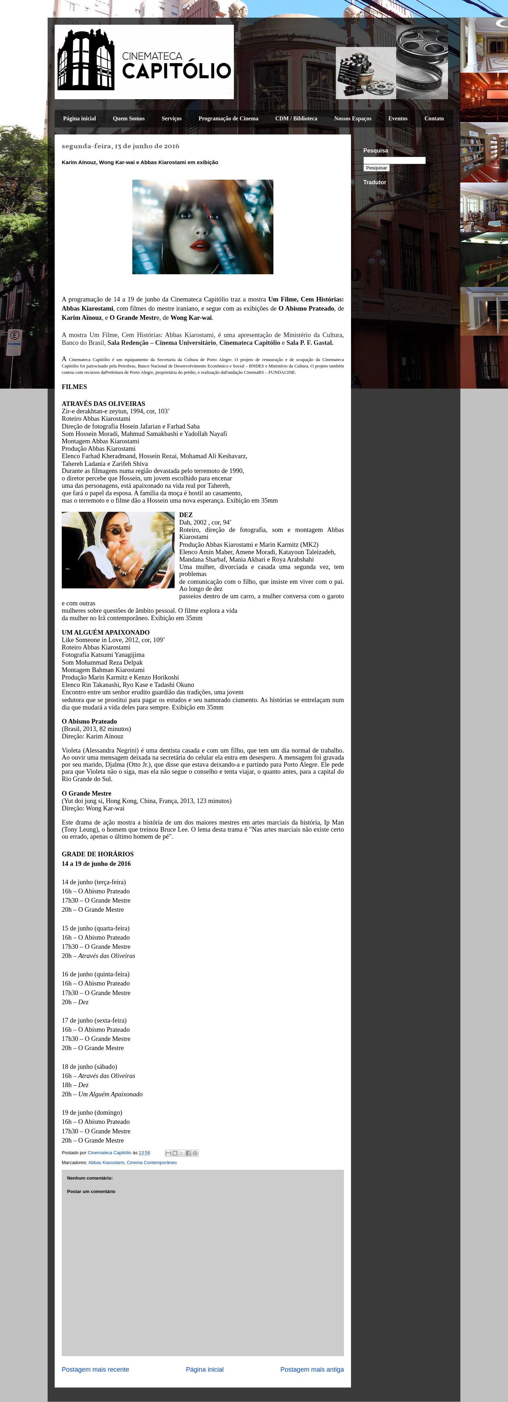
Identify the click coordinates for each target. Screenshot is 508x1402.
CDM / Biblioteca (296, 118)
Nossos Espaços (352, 118)
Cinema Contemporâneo (152, 1162)
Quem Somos (129, 118)
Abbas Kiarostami (106, 1162)
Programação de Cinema (228, 118)
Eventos (397, 118)
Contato (434, 118)
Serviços (172, 118)
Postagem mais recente (95, 1369)
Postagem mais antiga (312, 1369)
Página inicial (79, 118)
